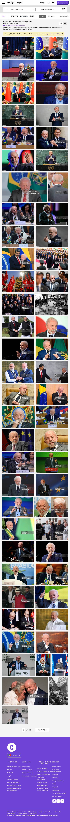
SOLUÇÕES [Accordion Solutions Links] (26, 762)
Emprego (55, 774)
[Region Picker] (14, 755)
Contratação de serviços (29, 776)
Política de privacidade (45, 812)
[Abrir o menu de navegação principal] (3, 3)
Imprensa (55, 777)
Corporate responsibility (56, 770)
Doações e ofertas (58, 781)
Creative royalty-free (14, 766)
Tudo (42, 16)
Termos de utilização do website (16, 812)
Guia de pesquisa (42, 785)
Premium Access (27, 773)
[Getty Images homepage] (15, 3)
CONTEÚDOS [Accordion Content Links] (12, 762)
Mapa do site (32, 813)
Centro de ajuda (57, 796)
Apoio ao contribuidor (14, 785)
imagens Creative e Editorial (53, 34)
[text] (21, 9)
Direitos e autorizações (44, 771)
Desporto (51, 16)
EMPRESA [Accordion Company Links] (55, 762)
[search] (7, 9)
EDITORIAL (23, 16)
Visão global (26, 766)
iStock (54, 784)
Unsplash (55, 787)
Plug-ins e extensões (43, 774)
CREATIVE (14, 16)
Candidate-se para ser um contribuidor (14, 789)
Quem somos (56, 766)
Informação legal (22, 813)
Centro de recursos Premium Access (43, 789)
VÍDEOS (32, 16)
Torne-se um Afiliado (58, 793)
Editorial (10, 773)
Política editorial (32, 812)
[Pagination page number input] (23, 730)
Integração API (42, 782)
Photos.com (56, 790)
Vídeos (9, 769)
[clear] (34, 9)
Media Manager (42, 768)
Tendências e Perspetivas (41, 778)
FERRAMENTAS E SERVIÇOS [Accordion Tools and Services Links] (45, 762)
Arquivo (9, 776)
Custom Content (12, 779)
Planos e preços (27, 769)
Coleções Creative (13, 782)
